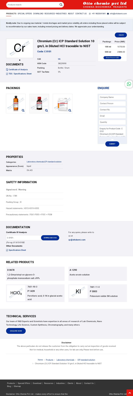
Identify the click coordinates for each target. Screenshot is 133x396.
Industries (61, 14)
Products (11, 14)
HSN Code (41, 63)
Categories (11, 162)
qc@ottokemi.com (76, 240)
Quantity (103, 122)
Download (38, 14)
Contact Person (106, 103)
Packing (41, 68)
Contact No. (105, 110)
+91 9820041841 (99, 14)
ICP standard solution (54, 162)
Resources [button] (50, 14)
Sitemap (17, 386)
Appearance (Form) (15, 166)
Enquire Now (16, 332)
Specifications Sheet (16, 250)
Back (122, 35)
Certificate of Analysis (17, 70)
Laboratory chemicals (36, 162)
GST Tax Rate (43, 72)
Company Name (107, 97)
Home (39, 361)
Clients (70, 383)
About (71, 14)
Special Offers (24, 14)
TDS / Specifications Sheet (18, 74)
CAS (39, 59)
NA (59, 59)
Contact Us (81, 14)
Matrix (9, 170)
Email (102, 116)
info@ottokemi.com (117, 14)
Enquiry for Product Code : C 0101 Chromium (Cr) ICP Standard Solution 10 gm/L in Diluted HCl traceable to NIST (112, 131)
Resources (48, 383)
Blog (9, 386)
